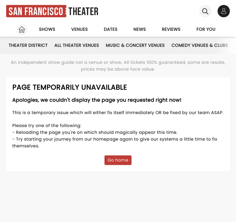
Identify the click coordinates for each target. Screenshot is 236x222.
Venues (79, 29)
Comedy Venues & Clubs (199, 45)
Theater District (28, 45)
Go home (118, 160)
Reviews (171, 29)
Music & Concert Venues (135, 45)
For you (205, 29)
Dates (110, 29)
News (139, 29)
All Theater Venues (76, 45)
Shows (47, 29)
